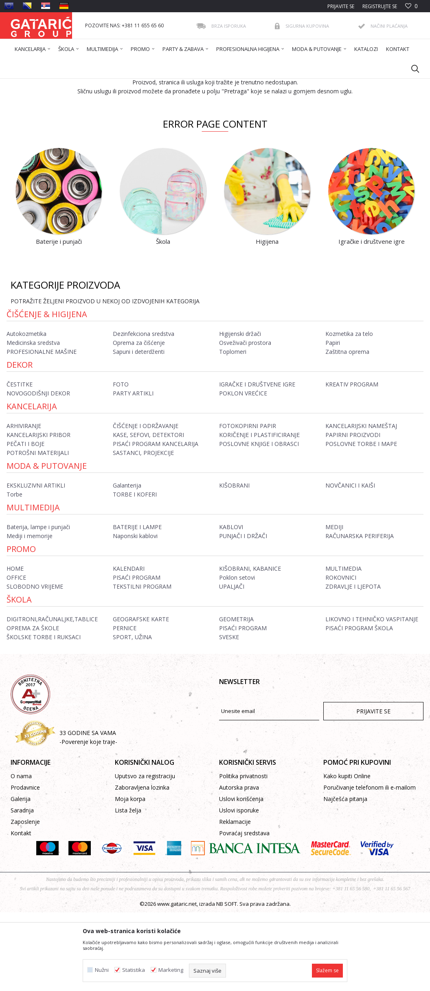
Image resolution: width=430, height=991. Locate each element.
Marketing (170, 970)
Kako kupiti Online (347, 855)
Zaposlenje (25, 900)
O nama (21, 855)
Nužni (102, 970)
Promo (21, 627)
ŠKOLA (19, 678)
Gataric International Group (42, 83)
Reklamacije (235, 900)
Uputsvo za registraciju (145, 855)
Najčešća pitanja (345, 877)
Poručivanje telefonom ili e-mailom (369, 866)
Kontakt (21, 912)
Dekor (20, 443)
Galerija (21, 877)
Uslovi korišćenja (241, 877)
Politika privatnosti (243, 855)
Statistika (133, 970)
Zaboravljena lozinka (142, 866)
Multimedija (33, 586)
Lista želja (128, 889)
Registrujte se (379, 6)
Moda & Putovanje (47, 544)
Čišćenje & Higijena (47, 392)
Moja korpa (130, 877)
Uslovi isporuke (239, 889)
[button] (411, 68)
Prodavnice (25, 866)
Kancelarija (32, 484)
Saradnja (22, 889)
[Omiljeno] (411, 6)
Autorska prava (239, 866)
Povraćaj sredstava (244, 912)
